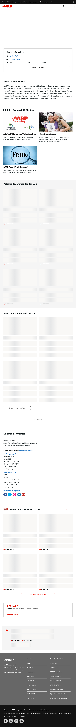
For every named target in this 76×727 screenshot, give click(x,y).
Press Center (31, 698)
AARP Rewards (31, 676)
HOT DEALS (11, 606)
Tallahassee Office (10, 472)
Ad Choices (67, 713)
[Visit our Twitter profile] (10, 494)
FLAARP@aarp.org (25, 451)
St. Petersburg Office (11, 454)
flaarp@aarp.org (14, 59)
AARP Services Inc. (55, 672)
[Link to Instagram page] (14, 494)
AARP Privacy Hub (16, 710)
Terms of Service (29, 710)
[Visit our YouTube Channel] (23, 494)
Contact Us (53, 663)
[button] (68, 6)
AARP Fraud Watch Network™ (15, 167)
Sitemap (6, 710)
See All (68, 510)
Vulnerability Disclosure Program (52, 713)
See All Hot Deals (11, 614)
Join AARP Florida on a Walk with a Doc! (19, 134)
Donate (29, 663)
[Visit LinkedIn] (21, 721)
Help (63, 6)
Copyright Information (34, 713)
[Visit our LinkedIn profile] (19, 494)
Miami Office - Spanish (11, 491)
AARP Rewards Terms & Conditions (14, 713)
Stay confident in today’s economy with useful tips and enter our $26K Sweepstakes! (27, 2)
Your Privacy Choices (10, 716)
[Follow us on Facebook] (5, 494)
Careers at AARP (55, 667)
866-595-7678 (13, 56)
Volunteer (30, 667)
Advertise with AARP (56, 659)
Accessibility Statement (42, 710)
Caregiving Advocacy (48, 134)
